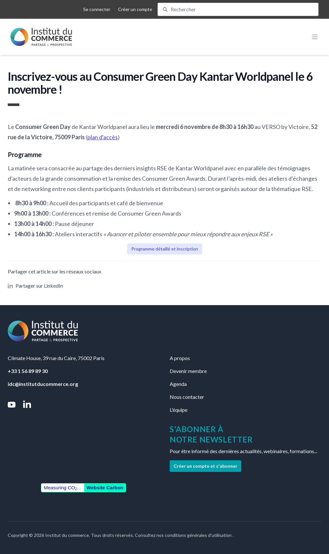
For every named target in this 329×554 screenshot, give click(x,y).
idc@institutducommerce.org (43, 384)
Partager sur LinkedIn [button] (35, 285)
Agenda (178, 384)
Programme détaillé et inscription (164, 248)
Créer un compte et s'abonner (205, 466)
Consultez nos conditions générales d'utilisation (184, 535)
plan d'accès (102, 137)
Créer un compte (135, 9)
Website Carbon (104, 487)
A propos (180, 358)
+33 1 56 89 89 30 (28, 371)
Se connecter (96, 9)
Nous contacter (187, 397)
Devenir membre (188, 371)
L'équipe (178, 410)
